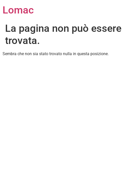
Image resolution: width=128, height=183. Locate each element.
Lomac (18, 10)
